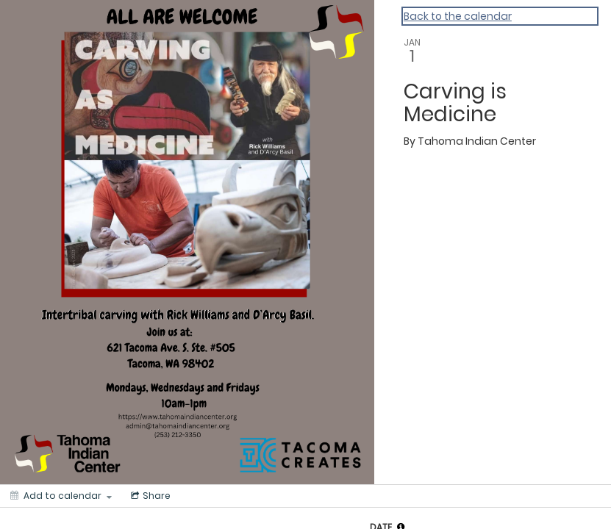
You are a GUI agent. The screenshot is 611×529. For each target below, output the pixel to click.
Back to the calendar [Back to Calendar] (458, 16)
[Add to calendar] (61, 496)
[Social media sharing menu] (149, 496)
